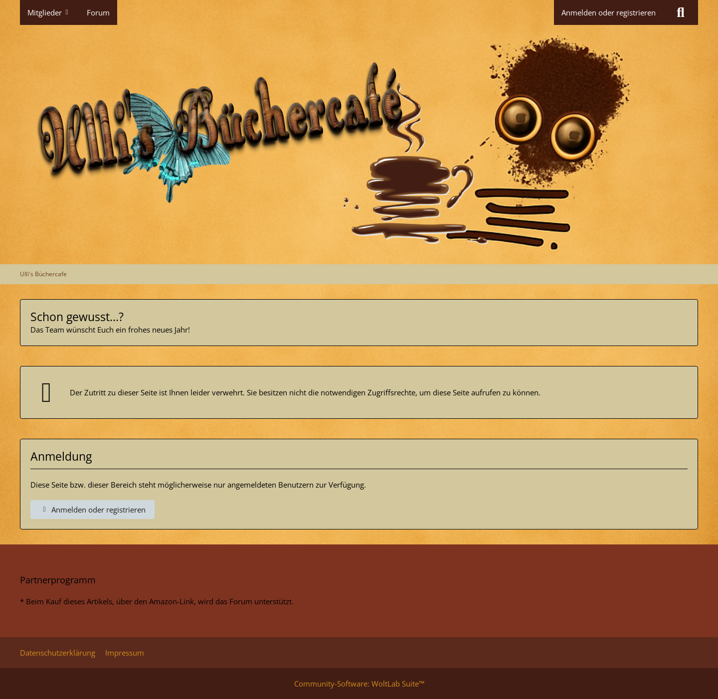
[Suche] (680, 12)
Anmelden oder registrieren (608, 12)
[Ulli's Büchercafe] (359, 144)
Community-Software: (359, 684)
